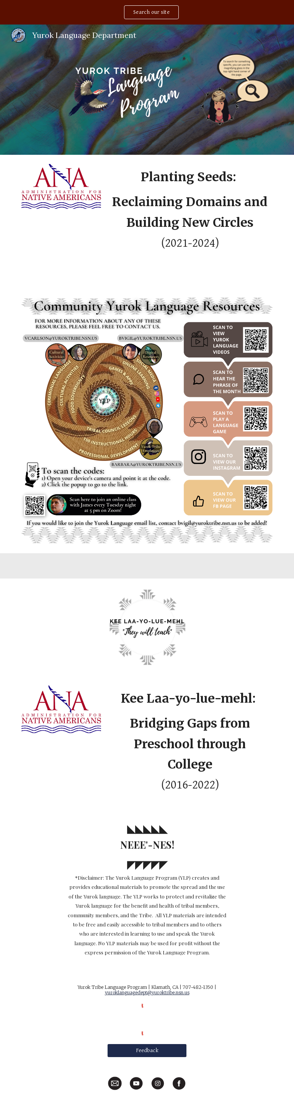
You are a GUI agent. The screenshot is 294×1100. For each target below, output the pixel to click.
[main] (189, 220)
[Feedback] (147, 1050)
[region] (147, 12)
